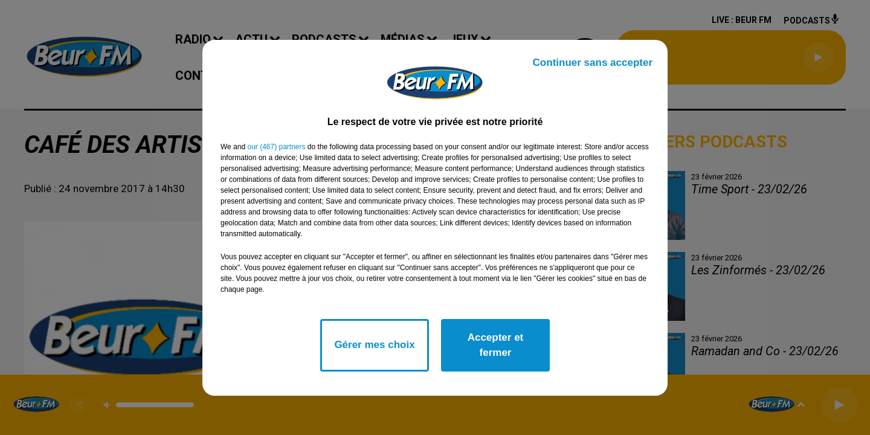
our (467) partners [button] (276, 147)
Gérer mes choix (374, 344)
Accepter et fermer (496, 345)
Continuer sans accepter (592, 62)
